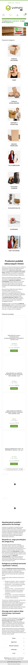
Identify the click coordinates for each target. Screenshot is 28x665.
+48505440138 (10, 659)
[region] (14, 31)
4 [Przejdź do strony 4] (13, 469)
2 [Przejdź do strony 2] (8, 469)
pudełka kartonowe (17, 281)
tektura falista (5, 554)
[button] (3, 15)
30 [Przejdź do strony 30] (21, 469)
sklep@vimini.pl (19, 659)
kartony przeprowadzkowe (9, 291)
